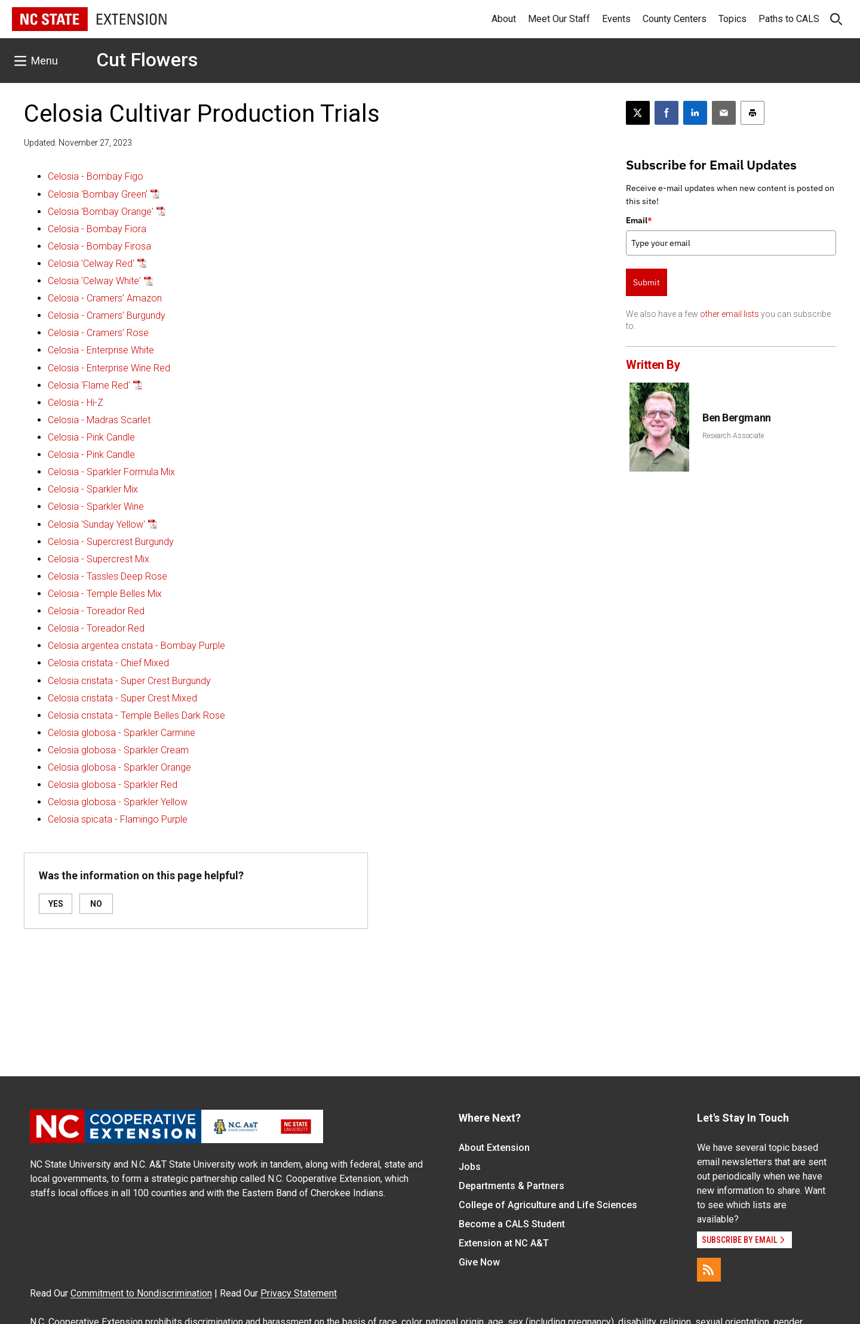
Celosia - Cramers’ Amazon (105, 298)
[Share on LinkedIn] (695, 113)
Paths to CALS (788, 18)
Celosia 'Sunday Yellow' (96, 524)
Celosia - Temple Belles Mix (105, 593)
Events (616, 18)
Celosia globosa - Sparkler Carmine (121, 732)
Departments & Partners (511, 1185)
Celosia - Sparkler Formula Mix (111, 472)
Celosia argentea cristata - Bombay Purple (136, 645)
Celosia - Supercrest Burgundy (111, 541)
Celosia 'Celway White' (94, 281)
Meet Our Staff (559, 18)
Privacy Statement (298, 1293)
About (504, 18)
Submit (646, 282)
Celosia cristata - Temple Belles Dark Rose (136, 715)
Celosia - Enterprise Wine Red (109, 368)
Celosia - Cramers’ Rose (98, 332)
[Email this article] (724, 113)
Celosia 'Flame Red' (89, 385)
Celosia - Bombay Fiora (97, 229)
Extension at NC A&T (504, 1243)
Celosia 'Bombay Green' (98, 194)
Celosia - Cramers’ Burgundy (106, 315)
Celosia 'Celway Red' (91, 263)
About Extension (494, 1147)
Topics (732, 18)
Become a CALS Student (512, 1224)
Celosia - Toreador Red (96, 611)
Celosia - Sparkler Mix (93, 489)
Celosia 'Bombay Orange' (100, 211)
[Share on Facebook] (666, 113)
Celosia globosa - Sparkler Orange (119, 767)
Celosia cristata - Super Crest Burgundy (129, 680)
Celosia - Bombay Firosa (99, 246)
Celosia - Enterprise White (101, 350)
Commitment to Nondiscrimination (141, 1293)
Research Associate (733, 436)
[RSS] (709, 1270)
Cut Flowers (147, 59)
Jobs (470, 1166)
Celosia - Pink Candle (91, 437)
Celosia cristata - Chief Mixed (108, 663)
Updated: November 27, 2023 (78, 142)
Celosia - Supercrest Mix (98, 559)
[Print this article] (752, 113)
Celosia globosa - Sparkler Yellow (118, 802)
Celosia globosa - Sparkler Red (112, 784)
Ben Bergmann (736, 417)
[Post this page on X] (638, 113)
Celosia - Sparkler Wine (96, 506)
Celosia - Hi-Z (75, 402)
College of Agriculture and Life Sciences (548, 1205)
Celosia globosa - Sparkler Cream (118, 750)
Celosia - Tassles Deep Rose (107, 576)
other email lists (729, 314)
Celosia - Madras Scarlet (99, 420)
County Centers (675, 18)
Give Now (479, 1262)
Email (639, 220)
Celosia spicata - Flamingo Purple (118, 819)
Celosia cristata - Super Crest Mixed (122, 698)
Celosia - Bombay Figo (95, 176)
